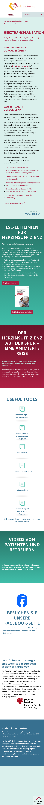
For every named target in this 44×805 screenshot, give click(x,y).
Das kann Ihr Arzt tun (19, 21)
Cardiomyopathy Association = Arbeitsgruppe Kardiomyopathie (22, 177)
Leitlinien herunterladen (22, 312)
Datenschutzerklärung (10, 734)
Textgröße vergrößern (12, 38)
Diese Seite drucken (10, 40)
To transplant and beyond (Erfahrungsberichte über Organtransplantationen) (23, 184)
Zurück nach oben (38, 802)
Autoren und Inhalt (9, 736)
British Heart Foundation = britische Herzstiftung (19, 196)
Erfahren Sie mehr (10, 283)
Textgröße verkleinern (29, 38)
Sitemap (13, 728)
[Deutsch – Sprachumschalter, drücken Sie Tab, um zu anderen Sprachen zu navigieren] (33, 14)
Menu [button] (11, 14)
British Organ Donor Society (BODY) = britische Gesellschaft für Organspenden (21, 190)
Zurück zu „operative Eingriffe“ (15, 203)
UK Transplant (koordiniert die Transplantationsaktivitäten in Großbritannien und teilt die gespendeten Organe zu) (22, 170)
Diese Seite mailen (26, 40)
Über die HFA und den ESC (29, 734)
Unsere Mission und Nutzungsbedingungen (16, 732)
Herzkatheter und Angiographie (28, 213)
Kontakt (5, 728)
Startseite (7, 21)
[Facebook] (22, 602)
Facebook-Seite (22, 623)
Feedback (23, 728)
